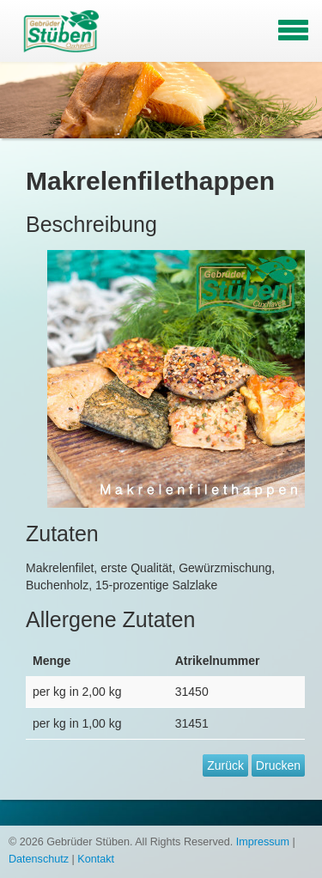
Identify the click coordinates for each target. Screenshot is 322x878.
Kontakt (95, 859)
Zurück (225, 765)
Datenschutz (39, 859)
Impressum (262, 842)
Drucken (278, 765)
